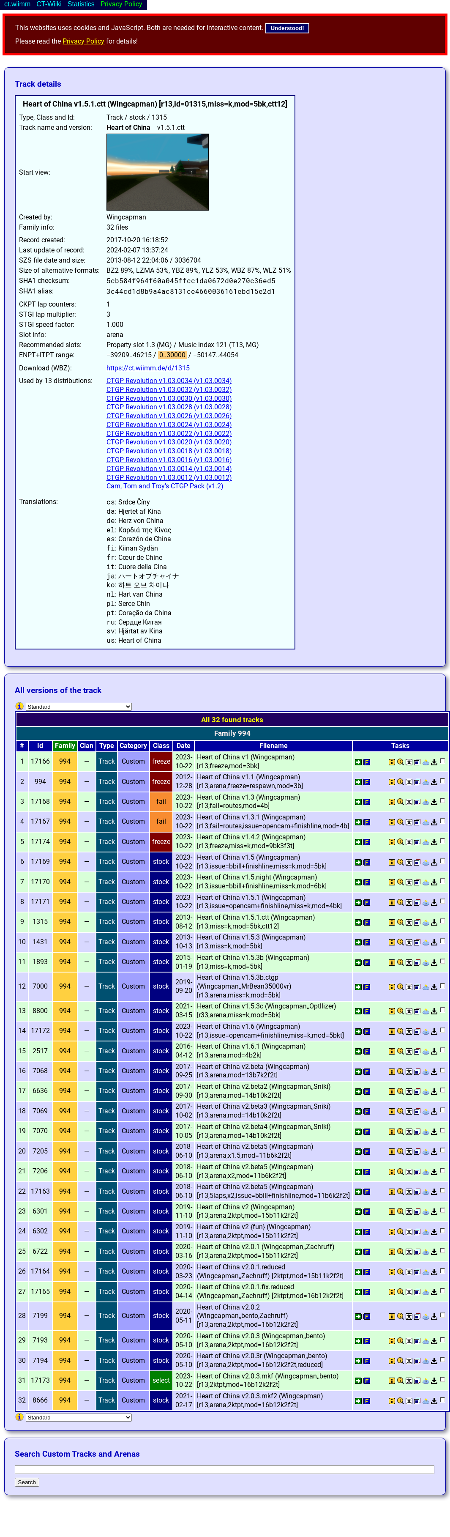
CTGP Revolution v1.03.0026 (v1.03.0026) (169, 416)
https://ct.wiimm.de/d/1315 (148, 368)
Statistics (81, 4)
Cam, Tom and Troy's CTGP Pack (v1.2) (165, 486)
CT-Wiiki (49, 4)
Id (40, 746)
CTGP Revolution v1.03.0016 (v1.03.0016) (169, 460)
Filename (273, 746)
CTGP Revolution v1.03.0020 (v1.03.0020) (169, 442)
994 (65, 761)
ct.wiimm (17, 4)
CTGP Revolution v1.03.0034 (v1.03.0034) (169, 381)
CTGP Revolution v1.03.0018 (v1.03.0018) (169, 451)
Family (65, 746)
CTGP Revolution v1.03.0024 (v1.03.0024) (169, 425)
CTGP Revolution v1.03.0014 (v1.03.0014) (169, 469)
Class (161, 746)
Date (184, 746)
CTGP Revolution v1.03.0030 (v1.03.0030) (169, 399)
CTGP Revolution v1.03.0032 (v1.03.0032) (169, 390)
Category (133, 746)
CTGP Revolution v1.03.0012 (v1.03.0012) (169, 478)
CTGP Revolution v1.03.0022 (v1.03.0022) (169, 434)
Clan (86, 746)
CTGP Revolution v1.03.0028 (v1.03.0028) (169, 407)
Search (27, 1482)
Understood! (287, 28)
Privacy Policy (83, 41)
